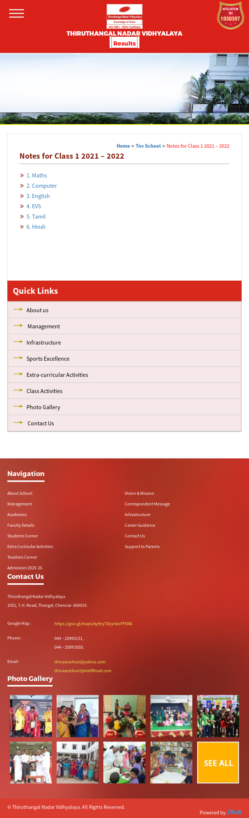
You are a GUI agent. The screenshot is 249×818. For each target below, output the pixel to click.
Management (19, 504)
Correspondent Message (147, 504)
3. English (38, 195)
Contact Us (135, 535)
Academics (17, 514)
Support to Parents (142, 546)
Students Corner (22, 535)
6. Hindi (35, 226)
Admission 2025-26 (24, 567)
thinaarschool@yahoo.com (80, 661)
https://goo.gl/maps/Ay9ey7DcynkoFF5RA (93, 623)
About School (19, 493)
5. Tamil (36, 216)
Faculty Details (20, 525)
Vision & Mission (139, 493)
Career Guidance (140, 525)
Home (123, 146)
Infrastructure (137, 514)
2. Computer (41, 185)
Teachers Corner (22, 557)
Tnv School (148, 146)
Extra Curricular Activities (30, 546)
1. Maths (36, 175)
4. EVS (33, 206)
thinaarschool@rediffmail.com (82, 670)
